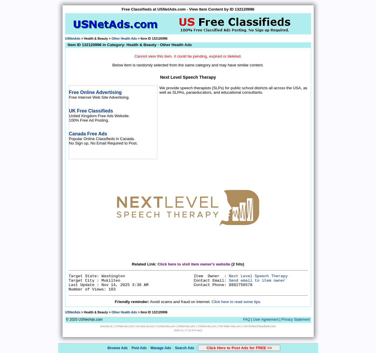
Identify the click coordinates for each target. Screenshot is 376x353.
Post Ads (139, 348)
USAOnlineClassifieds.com (259, 326)
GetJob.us (106, 326)
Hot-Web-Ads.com (230, 326)
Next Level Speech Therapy (258, 276)
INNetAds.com (186, 326)
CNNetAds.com (206, 326)
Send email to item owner (257, 280)
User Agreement (265, 319)
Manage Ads (160, 348)
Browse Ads (118, 348)
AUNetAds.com (166, 326)
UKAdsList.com (145, 326)
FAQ (246, 319)
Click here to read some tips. (236, 302)
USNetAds (72, 38)
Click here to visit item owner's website (193, 264)
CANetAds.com (124, 326)
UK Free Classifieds (91, 110)
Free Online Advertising (95, 92)
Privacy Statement (295, 319)
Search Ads (184, 348)
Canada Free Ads (88, 133)
